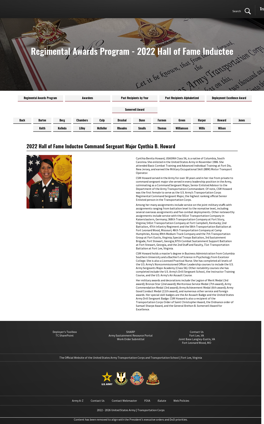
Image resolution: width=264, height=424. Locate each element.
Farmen (162, 120)
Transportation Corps (178, 9)
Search (139, 11)
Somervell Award (134, 109)
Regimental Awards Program (40, 98)
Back (22, 120)
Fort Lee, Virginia (191, 357)
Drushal (122, 120)
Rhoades (122, 128)
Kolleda (62, 128)
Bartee (42, 120)
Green (182, 120)
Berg (62, 120)
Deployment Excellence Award (229, 98)
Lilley (82, 128)
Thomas (161, 128)
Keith (42, 128)
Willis (202, 128)
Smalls (142, 128)
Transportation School (216, 9)
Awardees (87, 98)
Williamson (182, 128)
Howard (221, 120)
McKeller (102, 128)
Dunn (142, 120)
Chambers (82, 120)
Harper (202, 120)
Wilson (222, 128)
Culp (102, 120)
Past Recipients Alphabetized (182, 98)
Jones (242, 120)
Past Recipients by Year (134, 98)
